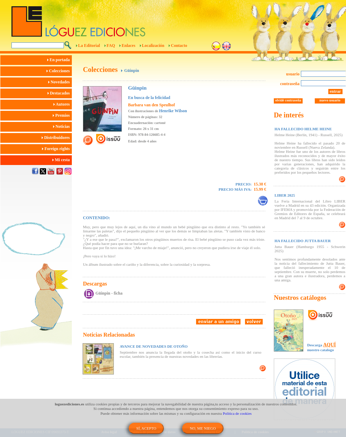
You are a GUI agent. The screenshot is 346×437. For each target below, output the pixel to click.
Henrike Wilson (173, 110)
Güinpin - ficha (109, 293)
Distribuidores (57, 137)
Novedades (60, 82)
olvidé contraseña (288, 100)
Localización (153, 45)
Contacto (179, 45)
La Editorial (89, 45)
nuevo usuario (329, 100)
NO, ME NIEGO (203, 428)
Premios (62, 115)
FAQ (111, 45)
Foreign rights (57, 148)
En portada (59, 59)
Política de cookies (237, 413)
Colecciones (59, 70)
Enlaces (128, 45)
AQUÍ (329, 344)
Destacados (60, 93)
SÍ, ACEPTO (146, 428)
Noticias (62, 126)
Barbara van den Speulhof (151, 104)
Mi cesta (62, 159)
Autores (62, 104)
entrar (335, 91)
